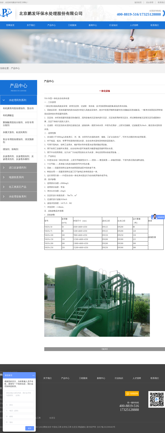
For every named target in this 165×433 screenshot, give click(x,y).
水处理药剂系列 (17, 100)
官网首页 (10, 25)
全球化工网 (36, 418)
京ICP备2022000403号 (105, 427)
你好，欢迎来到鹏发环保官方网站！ (14, 2)
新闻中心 (93, 25)
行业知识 (113, 25)
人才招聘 (134, 25)
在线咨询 (134, 394)
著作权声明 (91, 427)
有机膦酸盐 (8, 115)
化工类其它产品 (17, 187)
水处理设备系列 (17, 196)
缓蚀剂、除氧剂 (10, 149)
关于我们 (31, 25)
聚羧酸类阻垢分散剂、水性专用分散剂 (18, 123)
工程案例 (72, 25)
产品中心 (51, 25)
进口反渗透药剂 (17, 167)
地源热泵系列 (16, 177)
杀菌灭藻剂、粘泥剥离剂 (15, 132)
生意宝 (52, 418)
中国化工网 (56, 427)
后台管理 (149, 2)
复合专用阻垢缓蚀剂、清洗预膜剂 (18, 140)
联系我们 (161, 2)
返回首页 (138, 2)
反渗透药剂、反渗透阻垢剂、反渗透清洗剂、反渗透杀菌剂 (18, 157)
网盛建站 (82, 427)
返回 (105, 349)
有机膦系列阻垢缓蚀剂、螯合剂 (18, 108)
